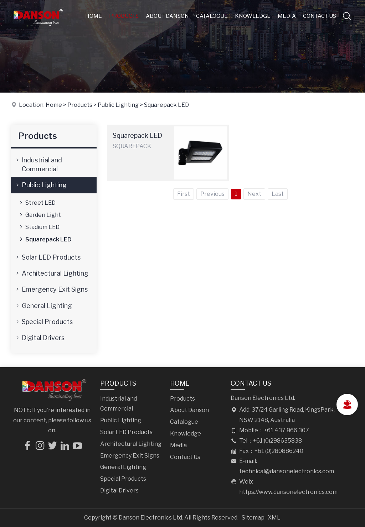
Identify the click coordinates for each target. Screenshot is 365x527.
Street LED (37, 202)
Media (287, 16)
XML (274, 517)
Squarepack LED (166, 104)
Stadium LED (39, 227)
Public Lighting (118, 104)
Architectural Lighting (51, 273)
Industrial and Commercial (38, 164)
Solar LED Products (48, 257)
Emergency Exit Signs (51, 289)
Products (124, 16)
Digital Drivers (40, 337)
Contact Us (319, 16)
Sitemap (253, 517)
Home (93, 16)
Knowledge (253, 16)
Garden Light (39, 214)
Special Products (44, 321)
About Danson (167, 16)
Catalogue (212, 16)
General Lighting (43, 305)
